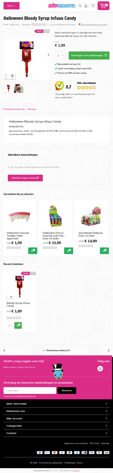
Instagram (100, 368)
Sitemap (105, 443)
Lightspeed (56, 462)
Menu (10, 5)
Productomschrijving (14, 109)
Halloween (14, 24)
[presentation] (45, 55)
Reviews (32, 109)
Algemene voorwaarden (76, 443)
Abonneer (67, 390)
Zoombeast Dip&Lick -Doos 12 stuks (91, 234)
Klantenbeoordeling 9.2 (58, 350)
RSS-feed (94, 443)
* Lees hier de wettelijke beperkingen (20, 396)
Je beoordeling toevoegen (62, 24)
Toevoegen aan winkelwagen (32, 250)
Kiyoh (76, 470)
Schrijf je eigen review (25, 177)
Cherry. (79, 462)
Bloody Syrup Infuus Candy (18, 304)
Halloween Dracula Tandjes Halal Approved (18, 235)
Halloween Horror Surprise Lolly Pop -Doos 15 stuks (54, 235)
